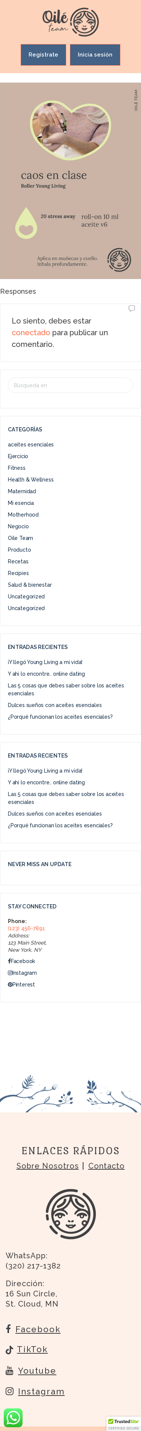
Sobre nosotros (48, 1166)
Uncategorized (26, 597)
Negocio (18, 526)
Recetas (18, 561)
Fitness (17, 468)
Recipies (18, 573)
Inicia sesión (95, 54)
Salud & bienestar (30, 585)
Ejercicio (18, 456)
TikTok (27, 1349)
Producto (19, 550)
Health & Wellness (30, 480)
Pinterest (21, 985)
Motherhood (23, 515)
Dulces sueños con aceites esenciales (55, 705)
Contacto (106, 1166)
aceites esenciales (31, 445)
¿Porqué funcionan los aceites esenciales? (60, 717)
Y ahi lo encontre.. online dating (46, 674)
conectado (31, 332)
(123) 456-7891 (26, 928)
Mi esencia (21, 503)
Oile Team (20, 538)
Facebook (21, 961)
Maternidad (22, 491)
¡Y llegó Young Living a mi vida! (45, 662)
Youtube (31, 1370)
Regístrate (43, 54)
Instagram (22, 973)
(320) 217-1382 (33, 1265)
